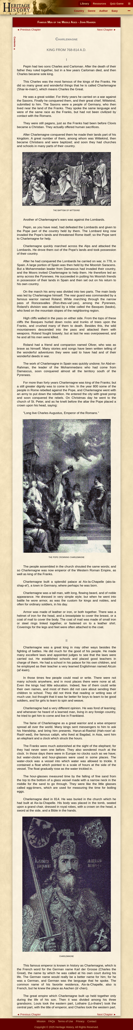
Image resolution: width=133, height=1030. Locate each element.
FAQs (51, 1021)
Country (79, 10)
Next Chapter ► (106, 29)
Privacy (80, 1021)
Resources (99, 3)
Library (84, 3)
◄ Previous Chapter (29, 29)
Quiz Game (116, 3)
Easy (115, 10)
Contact (91, 1021)
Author (103, 10)
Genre (92, 10)
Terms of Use (65, 1021)
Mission (41, 1021)
